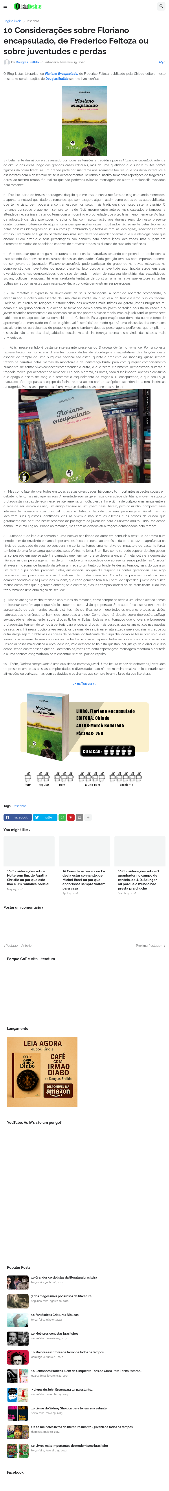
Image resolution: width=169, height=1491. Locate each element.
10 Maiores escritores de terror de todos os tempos (67, 1352)
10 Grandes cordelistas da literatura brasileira (64, 1277)
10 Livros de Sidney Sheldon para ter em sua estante (69, 1408)
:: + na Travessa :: (84, 683)
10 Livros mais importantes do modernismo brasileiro (69, 1445)
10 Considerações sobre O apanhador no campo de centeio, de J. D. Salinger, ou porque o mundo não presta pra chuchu (138, 879)
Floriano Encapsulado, (61, 73)
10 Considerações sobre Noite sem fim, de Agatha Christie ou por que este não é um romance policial (28, 877)
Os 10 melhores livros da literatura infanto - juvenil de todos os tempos (82, 1427)
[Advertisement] (84, 1222)
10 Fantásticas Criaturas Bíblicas (55, 1315)
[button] (5, 6)
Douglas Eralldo (57, 78)
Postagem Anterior (19, 945)
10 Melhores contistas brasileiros (54, 1333)
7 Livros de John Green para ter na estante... (62, 1389)
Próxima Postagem (149, 945)
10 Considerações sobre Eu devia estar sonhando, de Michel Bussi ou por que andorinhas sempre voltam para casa (83, 879)
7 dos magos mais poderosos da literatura (61, 1296)
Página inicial (13, 21)
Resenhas (32, 21)
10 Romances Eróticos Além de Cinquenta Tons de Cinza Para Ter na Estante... (86, 1371)
